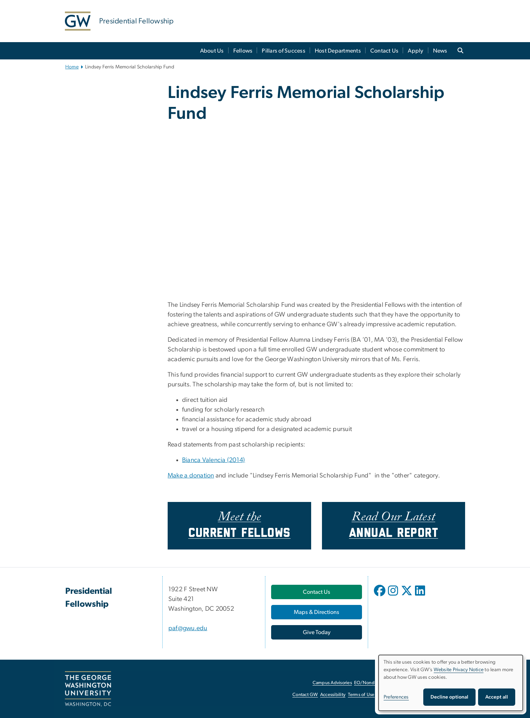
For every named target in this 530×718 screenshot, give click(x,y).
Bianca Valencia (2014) (213, 460)
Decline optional (449, 697)
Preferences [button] (396, 697)
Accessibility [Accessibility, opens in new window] (332, 694)
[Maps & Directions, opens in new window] (316, 612)
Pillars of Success (283, 51)
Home (72, 66)
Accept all (496, 697)
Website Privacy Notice (459, 669)
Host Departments (338, 51)
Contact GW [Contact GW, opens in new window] (305, 694)
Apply (415, 51)
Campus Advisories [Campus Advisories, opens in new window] (332, 683)
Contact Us (384, 51)
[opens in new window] (380, 596)
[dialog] (451, 683)
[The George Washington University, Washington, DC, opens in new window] (88, 688)
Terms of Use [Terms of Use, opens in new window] (361, 694)
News (440, 51)
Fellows (243, 51)
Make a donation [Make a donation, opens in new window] (191, 475)
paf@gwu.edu (187, 628)
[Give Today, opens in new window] (316, 632)
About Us (212, 51)
